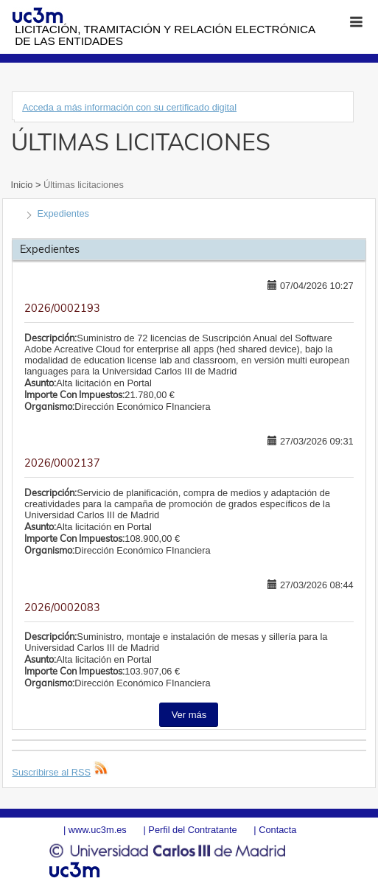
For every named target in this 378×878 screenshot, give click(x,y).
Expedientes (63, 213)
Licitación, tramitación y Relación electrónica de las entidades (165, 35)
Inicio (23, 184)
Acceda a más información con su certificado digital (129, 107)
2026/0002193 (62, 308)
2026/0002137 (62, 463)
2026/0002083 (62, 607)
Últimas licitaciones (82, 184)
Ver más (189, 714)
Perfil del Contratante (192, 829)
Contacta (277, 829)
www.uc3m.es (98, 829)
